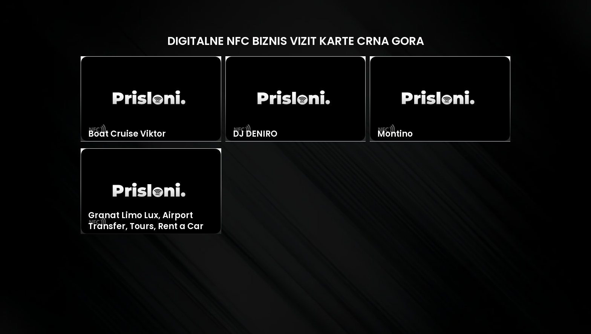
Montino (395, 134)
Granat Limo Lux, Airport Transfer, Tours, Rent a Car (146, 221)
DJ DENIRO (255, 134)
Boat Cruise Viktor (127, 134)
